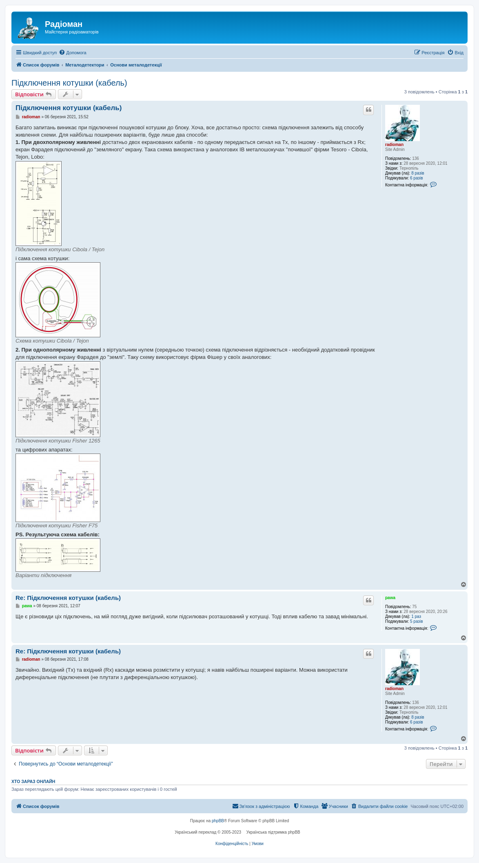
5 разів (416, 621)
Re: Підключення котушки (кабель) (68, 597)
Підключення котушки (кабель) (69, 82)
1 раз (416, 616)
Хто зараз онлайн (33, 781)
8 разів (417, 173)
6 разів (416, 178)
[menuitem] (72, 53)
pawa (390, 597)
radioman (394, 144)
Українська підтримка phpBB (273, 832)
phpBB (218, 821)
